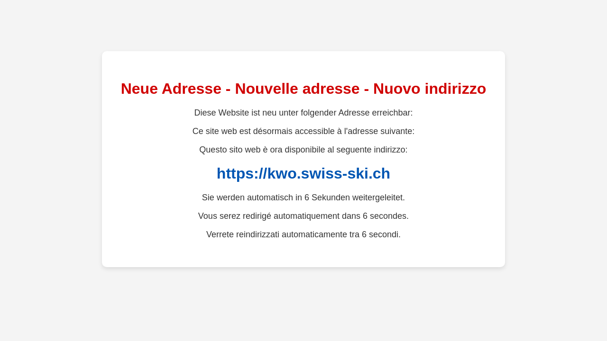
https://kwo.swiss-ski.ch (303, 173)
